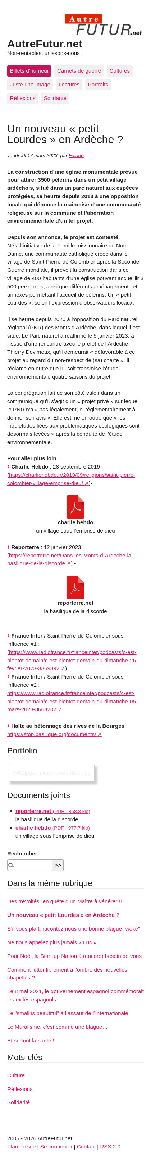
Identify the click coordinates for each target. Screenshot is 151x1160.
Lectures (69, 84)
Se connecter (56, 1146)
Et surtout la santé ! (30, 1040)
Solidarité (55, 98)
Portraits (98, 84)
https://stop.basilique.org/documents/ (51, 734)
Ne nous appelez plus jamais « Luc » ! (53, 942)
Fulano (76, 155)
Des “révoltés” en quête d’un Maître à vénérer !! (64, 901)
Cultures (120, 71)
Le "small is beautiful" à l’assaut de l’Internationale (67, 1013)
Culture (16, 1075)
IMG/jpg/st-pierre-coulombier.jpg (52, 772)
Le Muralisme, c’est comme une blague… (57, 1027)
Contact (86, 1146)
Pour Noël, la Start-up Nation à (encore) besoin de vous (74, 956)
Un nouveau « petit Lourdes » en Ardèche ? (63, 915)
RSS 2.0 (110, 1146)
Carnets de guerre (79, 71)
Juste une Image (30, 84)
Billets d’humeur (29, 71)
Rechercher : (24, 853)
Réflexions (23, 98)
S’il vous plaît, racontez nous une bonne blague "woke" (73, 929)
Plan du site (21, 1146)
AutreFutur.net (44, 43)
